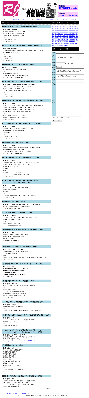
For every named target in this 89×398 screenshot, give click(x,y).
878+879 (66, 45)
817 (74, 34)
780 (65, 28)
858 (67, 41)
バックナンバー (65, 19)
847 (67, 40)
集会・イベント (27, 19)
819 (53, 36)
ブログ (57, 19)
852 (53, 41)
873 (53, 45)
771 (67, 26)
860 (72, 41)
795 (74, 30)
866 (62, 44)
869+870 (69, 44)
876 (60, 45)
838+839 (73, 38)
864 (57, 44)
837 (70, 38)
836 (67, 38)
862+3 (54, 44)
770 (65, 26)
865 (59, 44)
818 (77, 34)
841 (53, 40)
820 (56, 36)
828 (74, 36)
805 (72, 32)
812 (62, 34)
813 (65, 34)
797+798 (54, 32)
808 (53, 34)
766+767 (57, 26)
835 (65, 38)
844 (60, 40)
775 (53, 28)
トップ (7, 19)
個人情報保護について (12, 393)
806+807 (75, 32)
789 (60, 30)
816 (72, 34)
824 (65, 36)
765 (53, 26)
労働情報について (16, 19)
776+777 (57, 28)
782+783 (71, 28)
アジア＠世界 (50, 19)
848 (70, 40)
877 (62, 45)
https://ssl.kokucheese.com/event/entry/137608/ (19, 341)
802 (65, 32)
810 (58, 34)
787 (56, 30)
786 (53, 30)
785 (77, 28)
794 (72, 30)
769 (63, 26)
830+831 (54, 38)
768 (61, 26)
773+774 (73, 26)
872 (76, 44)
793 (70, 30)
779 (63, 28)
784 (75, 28)
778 (61, 28)
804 (70, 32)
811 (60, 34)
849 (72, 40)
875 (58, 45)
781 (67, 28)
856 (63, 41)
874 (56, 45)
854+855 (59, 41)
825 (67, 36)
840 (77, 38)
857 (65, 41)
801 (63, 32)
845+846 (63, 40)
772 (70, 26)
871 (73, 44)
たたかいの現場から (39, 19)
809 (56, 34)
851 (77, 40)
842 (56, 40)
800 (61, 32)
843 (58, 40)
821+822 (59, 36)
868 (66, 44)
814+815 (68, 34)
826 (70, 36)
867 (64, 44)
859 (70, 41)
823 (63, 36)
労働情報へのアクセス (26, 393)
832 (58, 38)
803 (67, 32)
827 (72, 36)
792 (67, 30)
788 (58, 30)
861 (74, 41)
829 (77, 36)
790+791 (63, 30)
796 (77, 30)
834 (63, 38)
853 (56, 41)
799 (58, 32)
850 (74, 40)
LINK (72, 19)
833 (61, 38)
